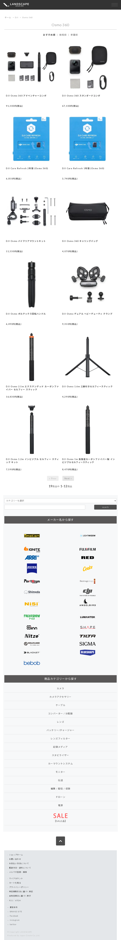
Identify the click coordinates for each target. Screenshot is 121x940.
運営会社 (14, 907)
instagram (15, 920)
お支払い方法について (19, 863)
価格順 (63, 34)
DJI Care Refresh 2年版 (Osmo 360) (27, 168)
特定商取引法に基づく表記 (21, 891)
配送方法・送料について (20, 868)
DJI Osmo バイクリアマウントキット (26, 241)
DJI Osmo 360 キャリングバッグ (80, 241)
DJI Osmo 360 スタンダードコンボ (81, 95)
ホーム (8, 17)
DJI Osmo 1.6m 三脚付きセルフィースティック (87, 386)
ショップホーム (16, 855)
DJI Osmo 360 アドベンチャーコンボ (26, 95)
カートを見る (15, 883)
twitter (13, 924)
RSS (11, 900)
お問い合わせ (15, 859)
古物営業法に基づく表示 (20, 896)
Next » (68, 478)
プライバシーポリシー (19, 887)
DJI (16, 17)
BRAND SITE (16, 911)
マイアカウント (16, 878)
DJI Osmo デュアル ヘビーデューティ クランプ (87, 313)
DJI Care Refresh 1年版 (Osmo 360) (83, 168)
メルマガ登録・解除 (18, 872)
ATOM (18, 900)
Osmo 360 (27, 17)
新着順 (74, 34)
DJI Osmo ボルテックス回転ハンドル (26, 313)
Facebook (14, 916)
